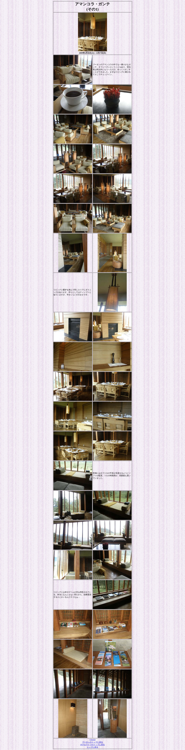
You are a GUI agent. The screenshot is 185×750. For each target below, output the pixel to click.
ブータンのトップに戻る (92, 742)
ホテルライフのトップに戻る (92, 745)
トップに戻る (92, 747)
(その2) (93, 740)
